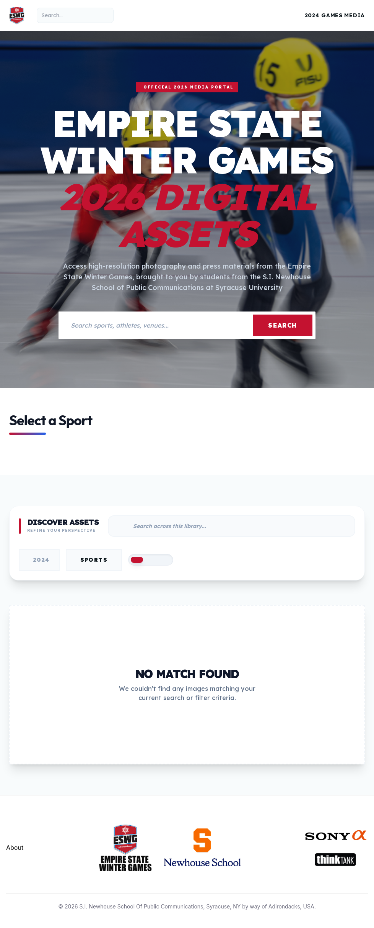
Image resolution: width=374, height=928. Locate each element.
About (14, 847)
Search (282, 325)
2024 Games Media (335, 15)
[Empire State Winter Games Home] (16, 15)
